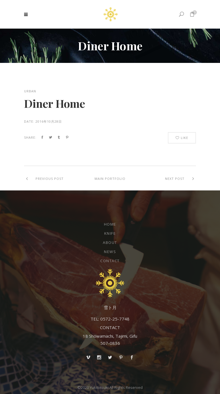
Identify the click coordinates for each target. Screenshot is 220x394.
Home (110, 224)
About (110, 242)
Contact (110, 260)
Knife (110, 233)
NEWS (110, 251)
